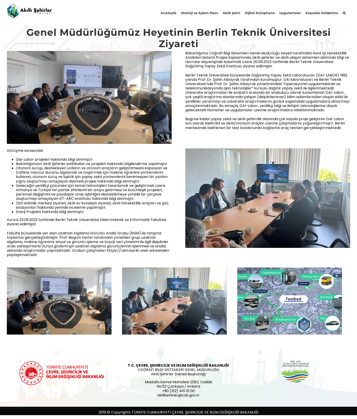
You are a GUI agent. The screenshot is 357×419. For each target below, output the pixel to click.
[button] (344, 12)
